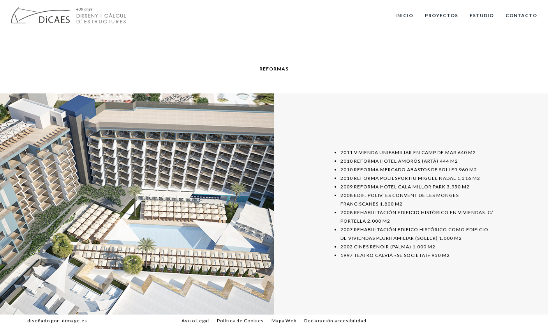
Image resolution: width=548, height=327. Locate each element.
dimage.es (74, 320)
